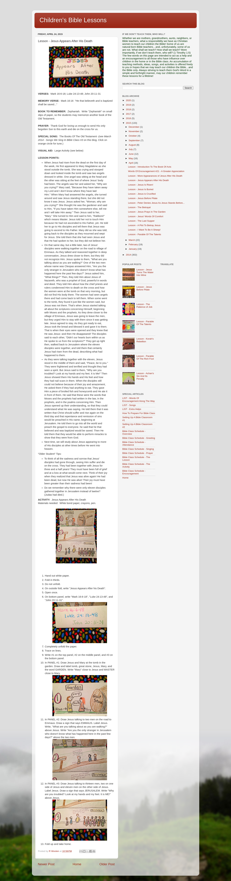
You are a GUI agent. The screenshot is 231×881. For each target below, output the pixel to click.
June (131, 154)
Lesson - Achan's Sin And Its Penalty (145, 376)
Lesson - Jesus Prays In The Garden (147, 211)
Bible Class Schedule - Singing (138, 449)
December (134, 127)
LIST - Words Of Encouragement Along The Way (138, 399)
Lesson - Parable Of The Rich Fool (145, 357)
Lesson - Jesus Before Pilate (142, 198)
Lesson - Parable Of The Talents (144, 234)
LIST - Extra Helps (131, 409)
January (133, 249)
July (131, 149)
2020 (129, 100)
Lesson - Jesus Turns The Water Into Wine (144, 272)
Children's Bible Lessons (73, 20)
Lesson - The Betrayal (139, 207)
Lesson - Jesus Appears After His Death (148, 180)
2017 (129, 114)
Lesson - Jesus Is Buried (140, 189)
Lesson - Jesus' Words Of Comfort (145, 216)
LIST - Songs (129, 405)
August (133, 145)
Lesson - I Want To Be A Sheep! (144, 229)
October (133, 136)
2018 (129, 109)
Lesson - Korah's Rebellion (145, 340)
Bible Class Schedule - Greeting (138, 438)
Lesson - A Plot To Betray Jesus (144, 225)
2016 (129, 118)
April (131, 163)
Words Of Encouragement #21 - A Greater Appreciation (156, 171)
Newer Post (46, 864)
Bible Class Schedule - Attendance (134, 443)
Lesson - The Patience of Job (144, 305)
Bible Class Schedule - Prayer (137, 453)
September (135, 140)
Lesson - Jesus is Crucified (142, 194)
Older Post (107, 864)
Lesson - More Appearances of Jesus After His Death (155, 176)
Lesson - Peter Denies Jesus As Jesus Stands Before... (156, 203)
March (132, 240)
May (131, 158)
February (134, 244)
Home (77, 864)
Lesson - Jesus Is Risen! (140, 184)
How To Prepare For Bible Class (138, 413)
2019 (129, 105)
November (134, 131)
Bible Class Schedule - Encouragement (134, 472)
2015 (129, 123)
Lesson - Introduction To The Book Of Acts (149, 166)
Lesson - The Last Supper (141, 221)
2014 (129, 254)
